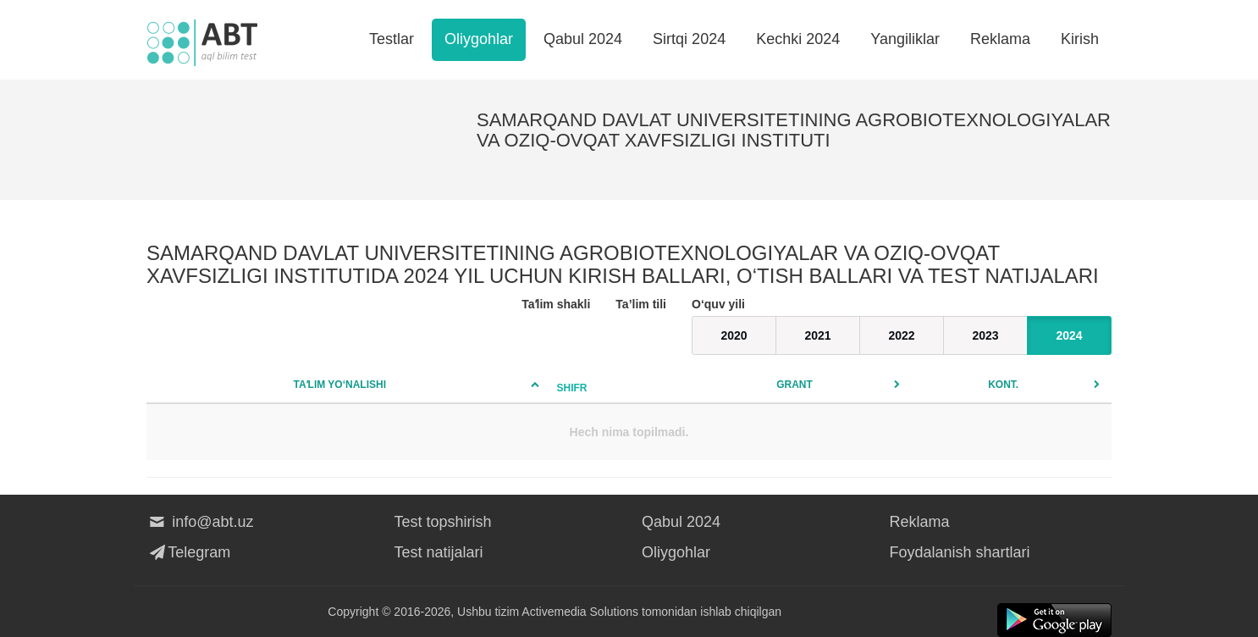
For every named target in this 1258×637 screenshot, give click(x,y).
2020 (733, 335)
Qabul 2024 (582, 38)
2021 (817, 335)
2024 (1069, 335)
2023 (985, 335)
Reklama (1000, 38)
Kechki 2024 (798, 38)
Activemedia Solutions (579, 611)
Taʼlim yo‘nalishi (339, 385)
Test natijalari (439, 552)
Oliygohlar (478, 38)
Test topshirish (443, 521)
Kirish (1080, 38)
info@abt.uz (200, 521)
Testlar (391, 38)
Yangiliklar (905, 38)
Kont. (1003, 385)
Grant (794, 385)
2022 (901, 335)
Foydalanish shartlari (960, 552)
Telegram (188, 552)
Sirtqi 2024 (689, 38)
